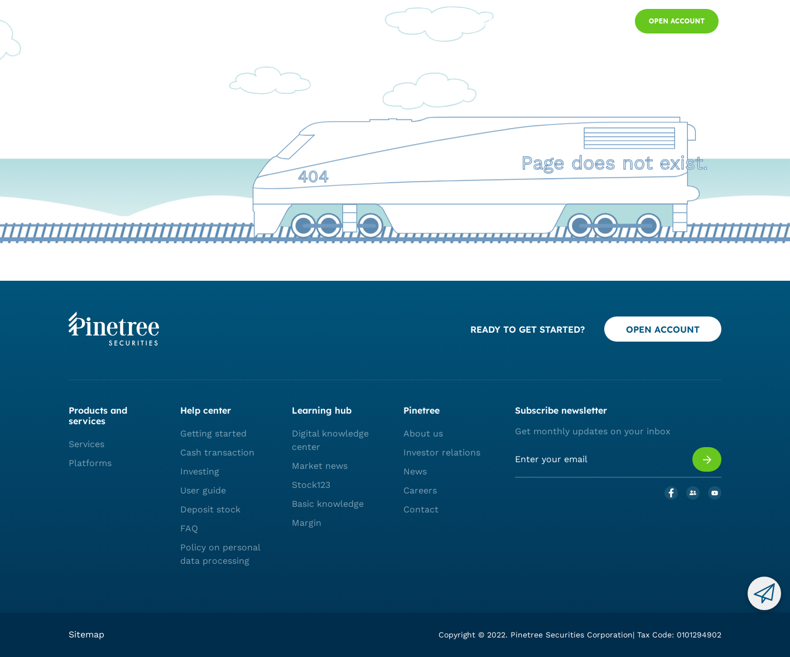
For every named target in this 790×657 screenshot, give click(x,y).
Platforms (90, 463)
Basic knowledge (328, 503)
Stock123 (311, 484)
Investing (199, 471)
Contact (421, 509)
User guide (203, 490)
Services (86, 444)
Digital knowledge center (330, 440)
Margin (306, 522)
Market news (320, 466)
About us (423, 433)
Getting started (213, 433)
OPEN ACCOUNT (663, 329)
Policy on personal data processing (220, 554)
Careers (420, 490)
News (415, 471)
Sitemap (86, 634)
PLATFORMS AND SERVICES (208, 21)
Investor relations (441, 452)
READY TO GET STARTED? (527, 329)
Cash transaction (217, 452)
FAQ (189, 528)
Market (285, 21)
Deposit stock (210, 509)
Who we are (336, 21)
